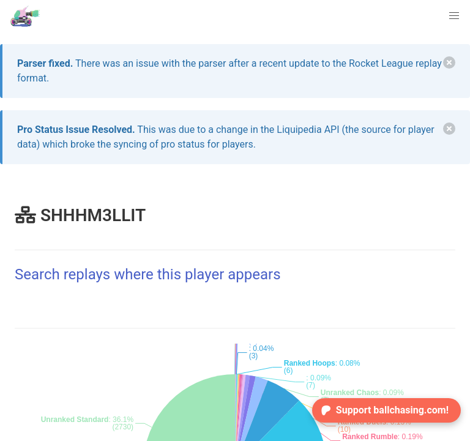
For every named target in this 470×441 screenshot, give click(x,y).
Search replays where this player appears (148, 274)
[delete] (449, 62)
